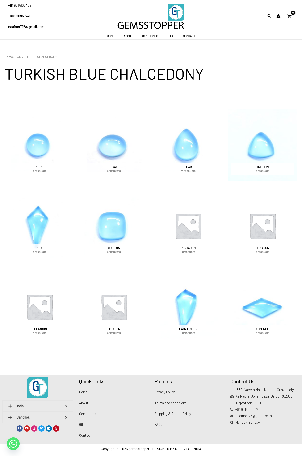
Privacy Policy (165, 392)
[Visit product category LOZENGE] (262, 307)
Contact (181, 35)
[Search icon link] (269, 16)
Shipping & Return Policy (173, 413)
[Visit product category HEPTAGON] (39, 307)
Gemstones (150, 35)
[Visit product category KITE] (39, 226)
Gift (167, 35)
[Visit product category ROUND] (39, 145)
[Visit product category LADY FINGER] (188, 307)
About (131, 35)
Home (118, 35)
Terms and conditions (171, 403)
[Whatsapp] (13, 443)
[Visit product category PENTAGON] (188, 226)
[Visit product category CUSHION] (114, 226)
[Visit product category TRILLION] (262, 145)
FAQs (158, 424)
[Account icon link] (278, 16)
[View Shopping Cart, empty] (289, 16)
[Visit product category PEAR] (188, 145)
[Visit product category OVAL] (114, 145)
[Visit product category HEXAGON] (262, 226)
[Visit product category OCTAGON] (114, 307)
